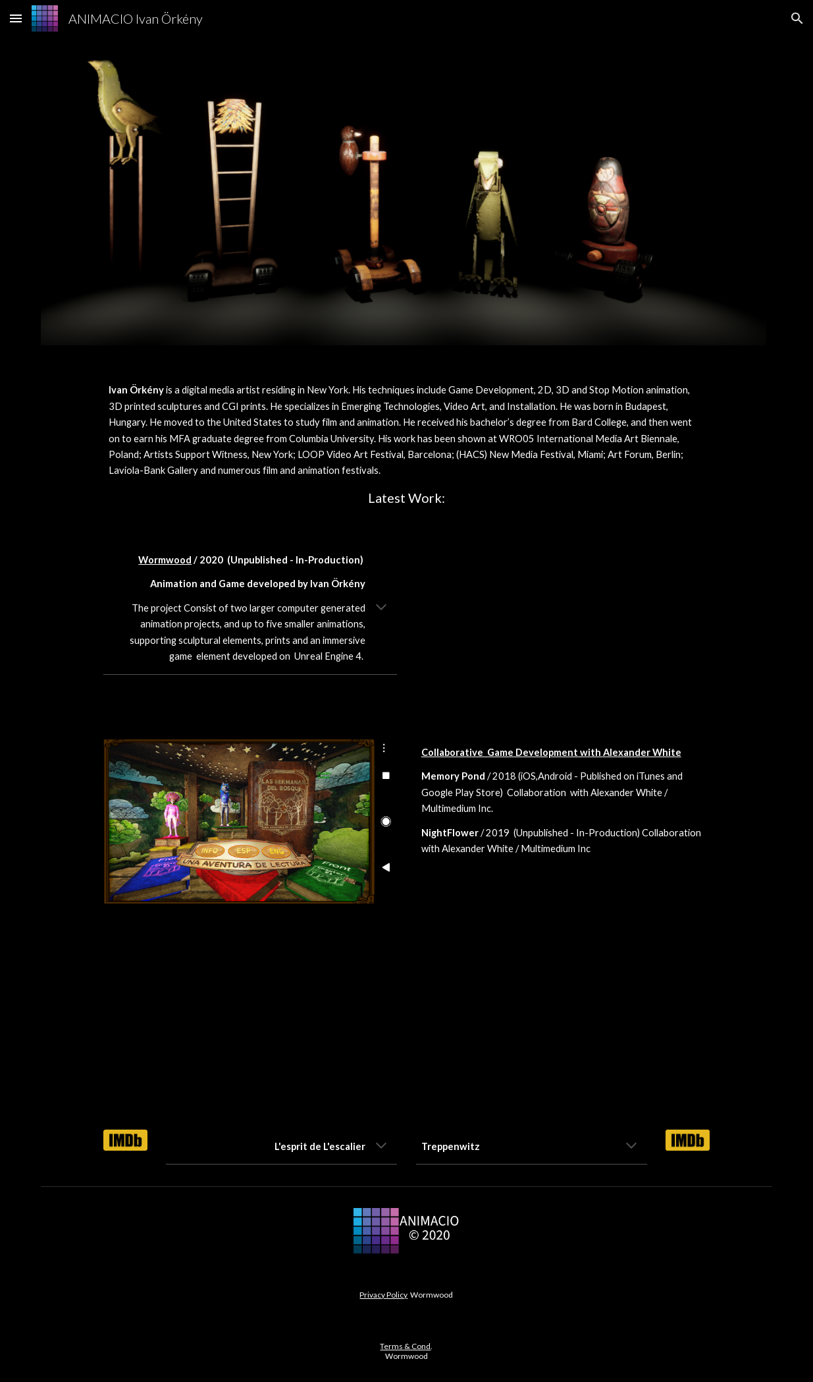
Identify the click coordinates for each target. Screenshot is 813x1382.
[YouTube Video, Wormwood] (563, 625)
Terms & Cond (405, 1346)
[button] (16, 18)
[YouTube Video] (250, 1015)
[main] (406, 444)
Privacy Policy (383, 1295)
